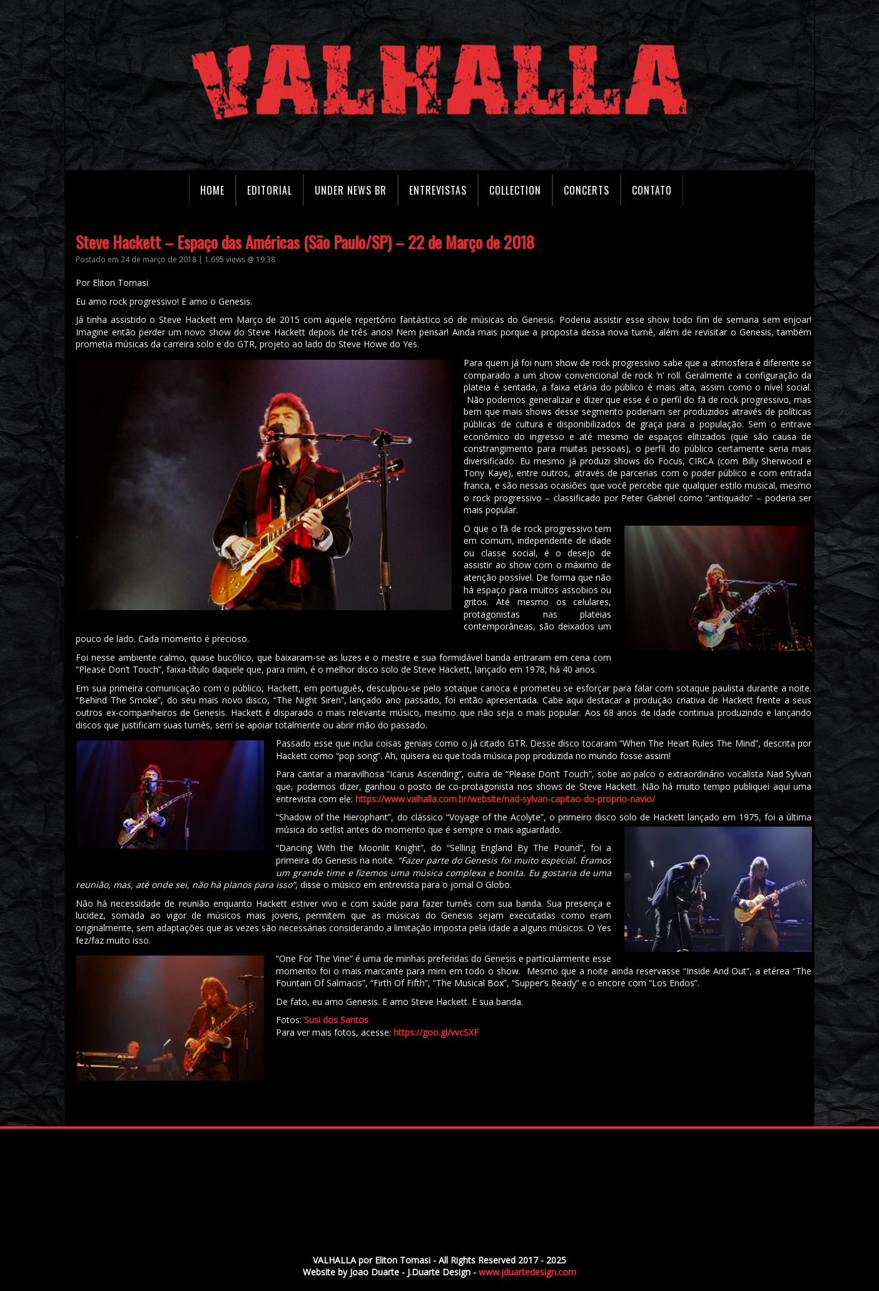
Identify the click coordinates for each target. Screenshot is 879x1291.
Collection (515, 190)
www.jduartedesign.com (527, 1272)
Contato (652, 190)
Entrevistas (438, 190)
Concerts (586, 190)
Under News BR (351, 190)
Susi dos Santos (353, 1020)
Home (212, 190)
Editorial (269, 190)
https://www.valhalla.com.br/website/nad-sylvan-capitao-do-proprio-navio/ (522, 799)
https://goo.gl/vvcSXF (452, 1032)
